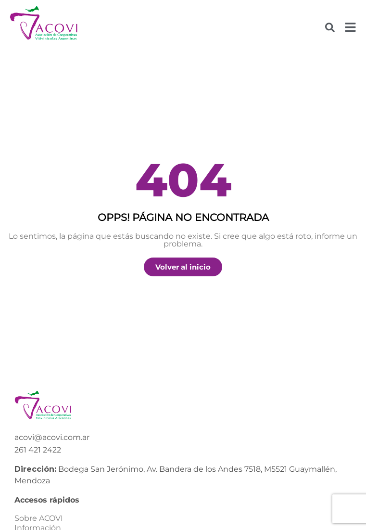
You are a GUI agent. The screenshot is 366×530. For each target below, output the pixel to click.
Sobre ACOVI (38, 518)
